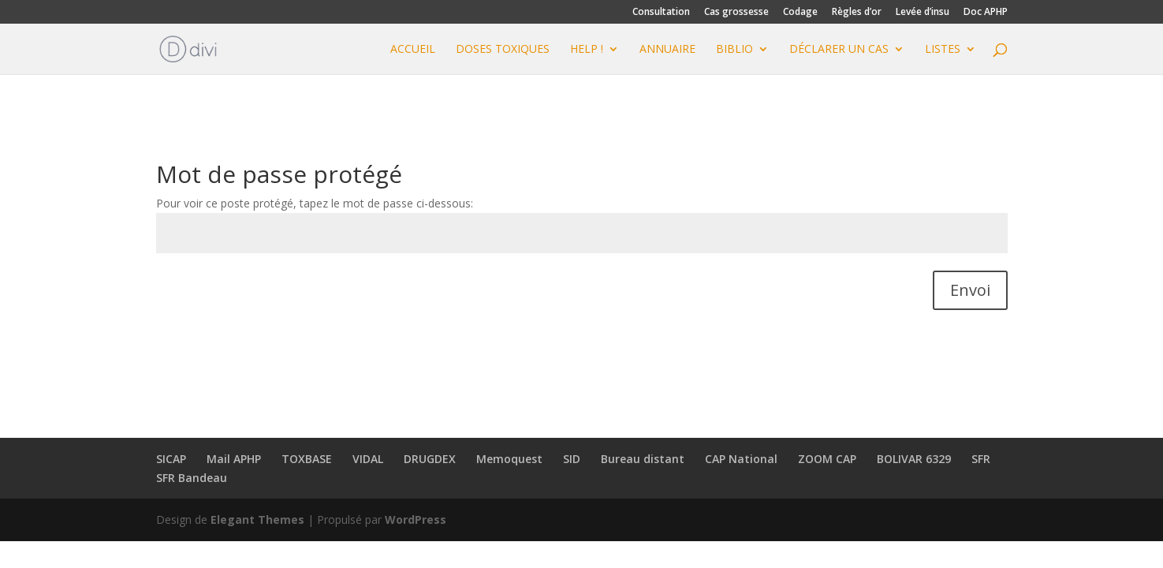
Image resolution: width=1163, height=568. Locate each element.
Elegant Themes (257, 519)
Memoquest (509, 458)
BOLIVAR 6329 (914, 458)
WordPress (415, 519)
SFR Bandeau (191, 477)
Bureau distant (642, 458)
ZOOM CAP (827, 458)
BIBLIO (734, 49)
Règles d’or (857, 12)
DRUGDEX (430, 458)
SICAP (171, 458)
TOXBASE (306, 458)
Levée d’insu (922, 12)
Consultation (661, 12)
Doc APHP (986, 12)
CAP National (741, 458)
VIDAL (367, 458)
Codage (800, 12)
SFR (980, 458)
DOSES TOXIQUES (503, 49)
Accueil (412, 49)
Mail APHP (234, 458)
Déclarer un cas (839, 49)
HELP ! (586, 49)
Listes (942, 49)
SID (571, 458)
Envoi (970, 290)
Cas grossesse (736, 12)
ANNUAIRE (667, 49)
